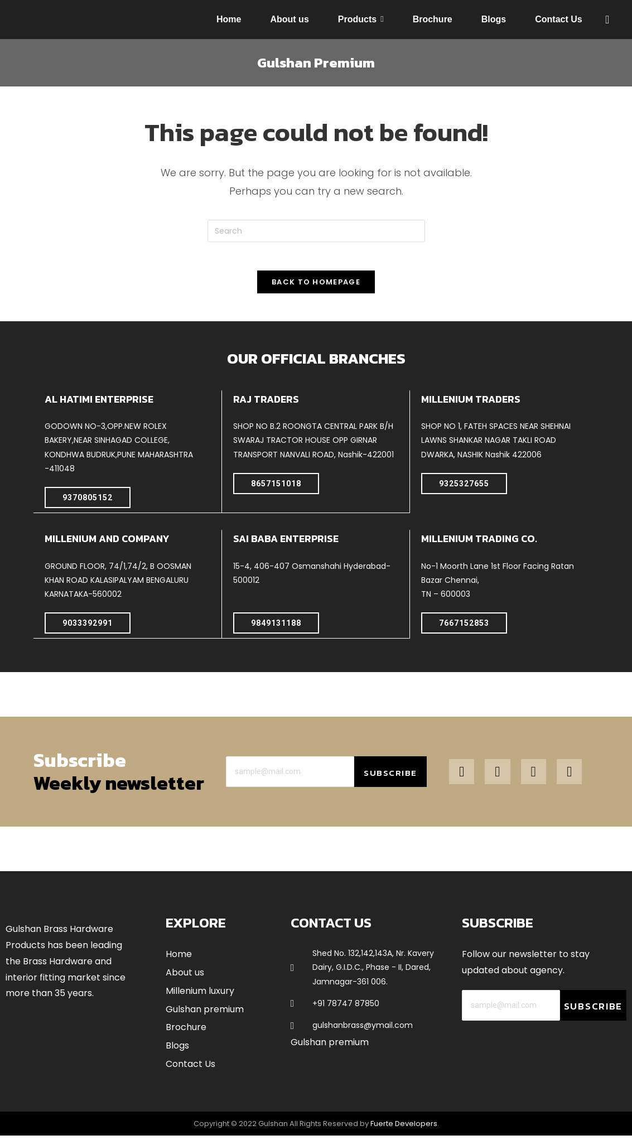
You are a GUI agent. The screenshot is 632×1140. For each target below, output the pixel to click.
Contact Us (190, 1067)
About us (185, 976)
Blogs (177, 1050)
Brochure (186, 1031)
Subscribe (390, 777)
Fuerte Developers (403, 1127)
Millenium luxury (200, 994)
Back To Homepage (316, 287)
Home (179, 958)
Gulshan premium (205, 1013)
